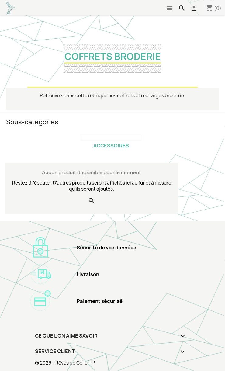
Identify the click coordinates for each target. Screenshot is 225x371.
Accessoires (111, 145)
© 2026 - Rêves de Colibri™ (65, 363)
